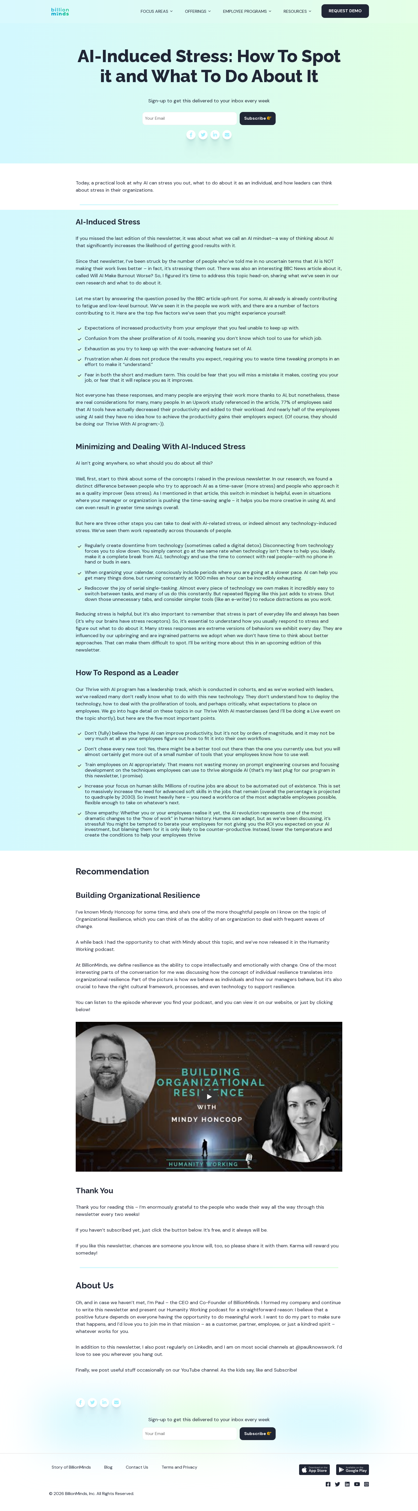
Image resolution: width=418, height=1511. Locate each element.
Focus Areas (154, 11)
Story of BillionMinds (71, 1467)
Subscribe (257, 118)
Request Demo (345, 11)
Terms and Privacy (179, 1467)
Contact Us (137, 1467)
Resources (295, 11)
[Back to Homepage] (60, 11)
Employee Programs (245, 11)
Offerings (195, 11)
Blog (108, 1467)
